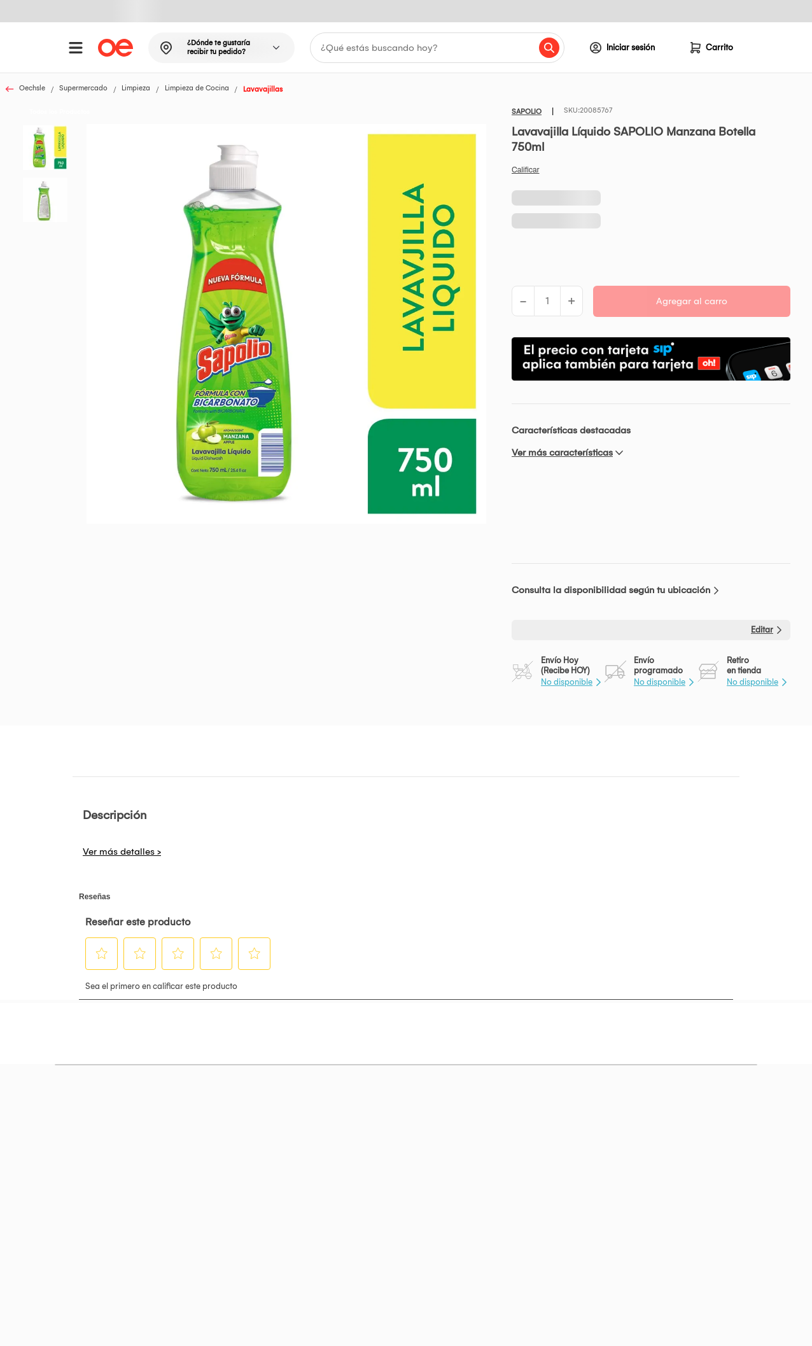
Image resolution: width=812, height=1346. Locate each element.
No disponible (566, 682)
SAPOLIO (527, 112)
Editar (762, 629)
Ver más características (562, 452)
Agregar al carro (691, 301)
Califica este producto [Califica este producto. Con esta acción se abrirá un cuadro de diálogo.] (526, 170)
